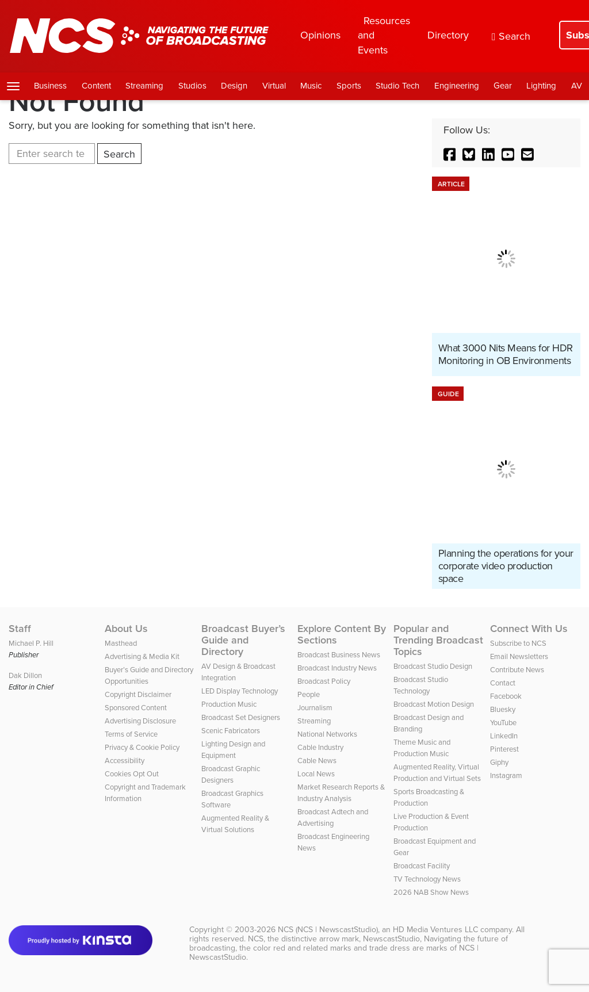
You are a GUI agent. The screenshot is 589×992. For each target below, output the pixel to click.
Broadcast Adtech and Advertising (332, 817)
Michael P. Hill (31, 643)
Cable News (316, 760)
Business (50, 85)
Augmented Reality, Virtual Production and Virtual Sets (437, 772)
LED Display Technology (239, 690)
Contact (502, 682)
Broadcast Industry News (337, 667)
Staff (20, 628)
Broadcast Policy (323, 681)
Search (511, 36)
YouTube (503, 722)
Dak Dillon (25, 675)
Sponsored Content (136, 707)
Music (311, 85)
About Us (126, 628)
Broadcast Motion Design (433, 704)
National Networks (327, 734)
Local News (316, 773)
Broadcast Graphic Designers (230, 774)
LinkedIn (504, 735)
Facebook (506, 696)
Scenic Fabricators (230, 730)
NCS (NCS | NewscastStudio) (328, 930)
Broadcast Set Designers (240, 717)
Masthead (121, 643)
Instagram (506, 775)
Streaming (144, 85)
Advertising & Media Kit (142, 656)
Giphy (499, 762)
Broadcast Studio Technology (420, 685)
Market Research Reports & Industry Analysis (341, 793)
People (308, 694)
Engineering (456, 85)
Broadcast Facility (421, 865)
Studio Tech (397, 85)
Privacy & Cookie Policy (142, 747)
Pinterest (504, 749)
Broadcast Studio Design (432, 666)
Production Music (229, 704)
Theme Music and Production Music (421, 748)
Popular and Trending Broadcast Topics (438, 640)
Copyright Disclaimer (138, 694)
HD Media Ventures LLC (435, 930)
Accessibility (124, 760)
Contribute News (517, 669)
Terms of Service (131, 734)
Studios (192, 85)
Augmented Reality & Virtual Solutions (235, 824)
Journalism (314, 707)
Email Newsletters (519, 656)
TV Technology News (427, 879)
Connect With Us (529, 628)
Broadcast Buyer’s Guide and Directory (243, 640)
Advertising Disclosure (140, 720)
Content (96, 85)
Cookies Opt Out (132, 773)
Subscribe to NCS (518, 643)
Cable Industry (320, 747)
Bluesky (502, 709)
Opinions (320, 35)
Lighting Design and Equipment (233, 749)
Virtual (274, 85)
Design (234, 85)
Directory (448, 35)
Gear (503, 85)
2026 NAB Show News (431, 892)
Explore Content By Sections (341, 634)
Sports (348, 85)
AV (576, 85)
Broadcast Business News (338, 654)
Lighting (541, 85)
